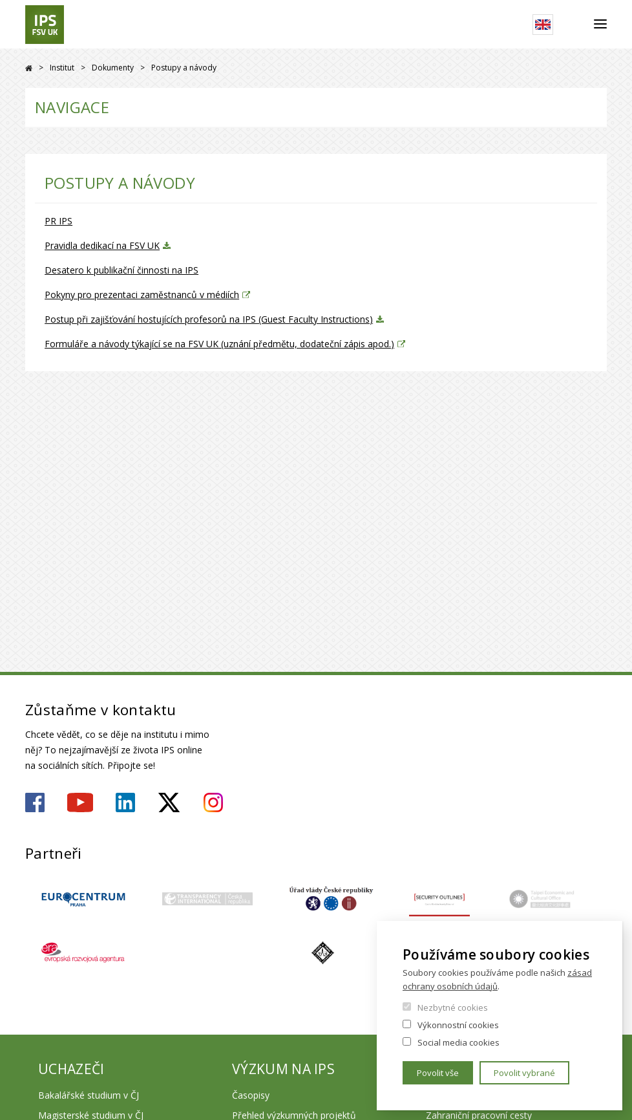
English (542, 24)
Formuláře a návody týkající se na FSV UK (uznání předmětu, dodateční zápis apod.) (219, 344)
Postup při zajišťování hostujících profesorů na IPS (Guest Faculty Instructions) (209, 319)
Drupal (28, 68)
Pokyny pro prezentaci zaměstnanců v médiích (142, 294)
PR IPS (58, 221)
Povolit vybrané (524, 1073)
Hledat (573, 24)
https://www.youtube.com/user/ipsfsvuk (80, 802)
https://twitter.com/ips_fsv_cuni (169, 802)
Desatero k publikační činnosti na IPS (121, 270)
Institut (62, 67)
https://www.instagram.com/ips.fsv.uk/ (213, 802)
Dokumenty (113, 67)
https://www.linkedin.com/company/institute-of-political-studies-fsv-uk (125, 802)
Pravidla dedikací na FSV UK (102, 245)
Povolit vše (438, 1073)
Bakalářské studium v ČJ (88, 1095)
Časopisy (250, 1095)
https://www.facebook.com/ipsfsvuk (35, 802)
